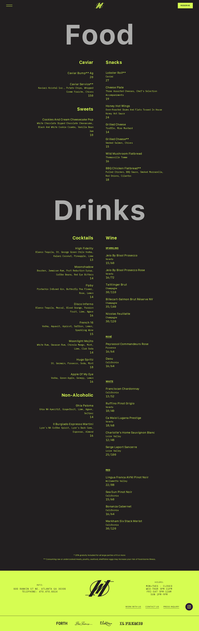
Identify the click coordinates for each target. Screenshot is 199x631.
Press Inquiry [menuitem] (171, 607)
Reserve (185, 5)
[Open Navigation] (9, 5)
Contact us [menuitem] (152, 607)
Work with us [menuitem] (133, 607)
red (108, 470)
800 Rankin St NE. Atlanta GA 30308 (40, 588)
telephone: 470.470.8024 (39, 591)
